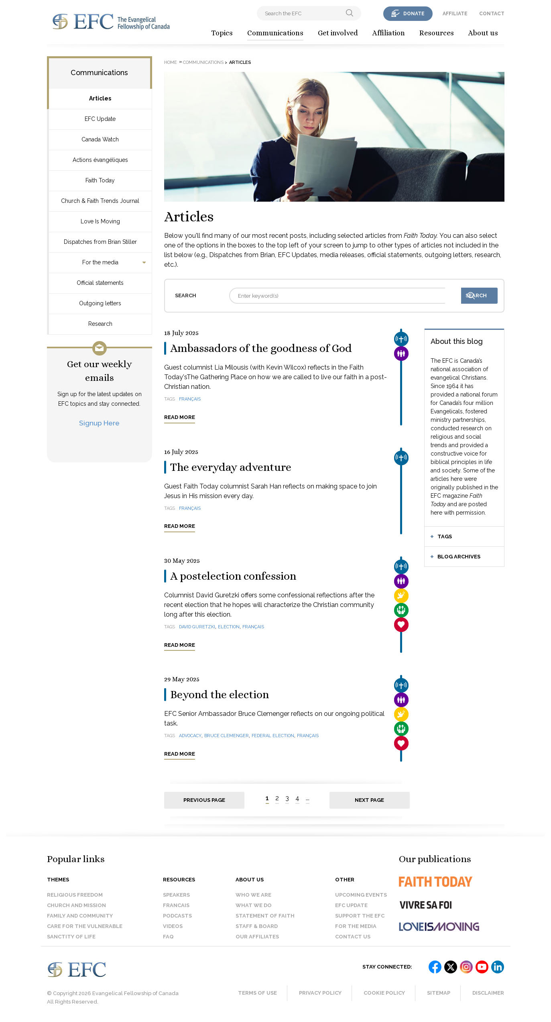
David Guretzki (197, 627)
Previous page (204, 800)
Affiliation (388, 33)
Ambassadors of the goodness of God (261, 348)
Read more (179, 417)
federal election (273, 735)
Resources (436, 33)
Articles (100, 98)
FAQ (168, 937)
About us (483, 33)
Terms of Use (257, 993)
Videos (173, 926)
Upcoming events (361, 895)
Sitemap (438, 993)
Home (170, 62)
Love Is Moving (100, 221)
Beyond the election (219, 694)
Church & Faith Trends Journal (100, 201)
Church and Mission (76, 905)
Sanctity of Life (71, 937)
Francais (176, 905)
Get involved (338, 33)
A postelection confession (233, 576)
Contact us (352, 937)
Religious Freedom (75, 895)
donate (414, 13)
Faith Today (100, 180)
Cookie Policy (384, 993)
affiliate (455, 13)
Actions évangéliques (100, 160)
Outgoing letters (100, 303)
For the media (100, 262)
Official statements (100, 283)
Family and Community (80, 916)
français (190, 399)
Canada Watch (100, 139)
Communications (275, 33)
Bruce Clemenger (226, 735)
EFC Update (100, 119)
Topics (222, 33)
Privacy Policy (320, 993)
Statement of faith (265, 916)
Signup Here (99, 423)
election (229, 627)
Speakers (176, 895)
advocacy (190, 735)
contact (491, 13)
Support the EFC (359, 916)
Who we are (253, 895)
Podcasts (177, 916)
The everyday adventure (230, 467)
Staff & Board (257, 926)
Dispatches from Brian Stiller (100, 242)
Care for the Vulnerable (84, 926)
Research (100, 324)
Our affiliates (257, 937)
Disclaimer (488, 993)
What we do (254, 905)
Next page (369, 800)
